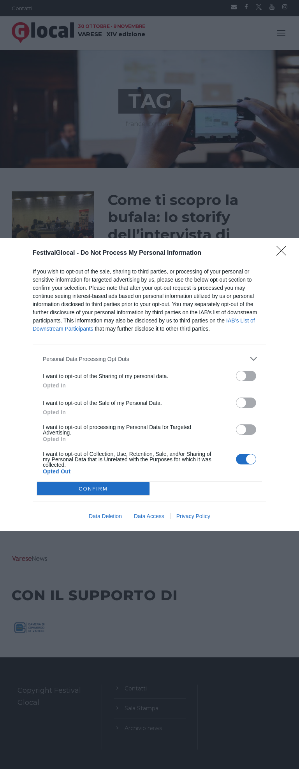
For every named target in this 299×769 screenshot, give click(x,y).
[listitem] (149, 359)
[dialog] (149, 384)
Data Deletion (105, 516)
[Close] (283, 253)
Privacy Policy (193, 516)
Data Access (149, 516)
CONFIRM (93, 488)
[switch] (246, 376)
